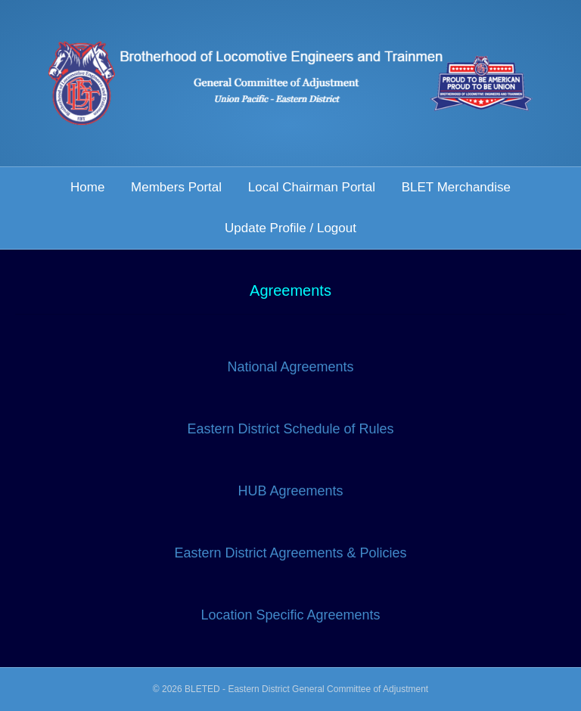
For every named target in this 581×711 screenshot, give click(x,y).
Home (87, 187)
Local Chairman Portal (311, 187)
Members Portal (176, 187)
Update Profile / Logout (290, 228)
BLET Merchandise (456, 187)
